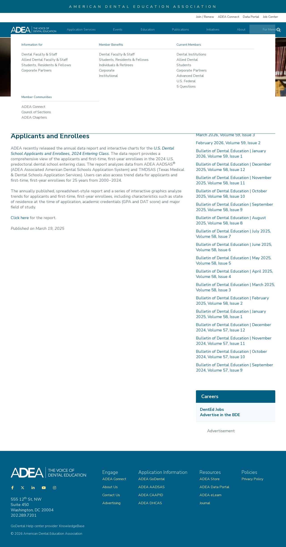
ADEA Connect (228, 17)
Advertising (111, 503)
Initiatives (212, 31)
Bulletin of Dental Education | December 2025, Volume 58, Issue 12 (233, 167)
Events (134, 31)
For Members (260, 31)
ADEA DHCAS (150, 503)
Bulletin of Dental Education (110, 111)
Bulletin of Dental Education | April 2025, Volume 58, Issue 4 (234, 274)
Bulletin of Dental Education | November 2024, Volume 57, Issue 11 (233, 340)
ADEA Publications (68, 111)
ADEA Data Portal (214, 487)
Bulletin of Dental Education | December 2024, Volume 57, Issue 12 (233, 327)
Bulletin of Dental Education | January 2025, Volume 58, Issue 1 (231, 314)
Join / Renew (205, 17)
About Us (110, 487)
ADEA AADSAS (151, 487)
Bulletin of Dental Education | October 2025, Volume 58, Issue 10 (231, 193)
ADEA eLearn (210, 495)
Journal (205, 503)
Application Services (102, 31)
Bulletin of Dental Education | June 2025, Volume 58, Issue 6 (234, 247)
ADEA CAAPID (150, 495)
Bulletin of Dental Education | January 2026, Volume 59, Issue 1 (231, 153)
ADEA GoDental (151, 479)
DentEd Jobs (212, 409)
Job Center (270, 17)
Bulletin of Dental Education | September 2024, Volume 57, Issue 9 (234, 367)
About (235, 31)
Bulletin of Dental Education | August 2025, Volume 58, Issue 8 (231, 220)
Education (158, 31)
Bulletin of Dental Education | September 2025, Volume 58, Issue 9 (234, 207)
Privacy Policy (252, 479)
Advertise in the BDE (220, 414)
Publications (185, 31)
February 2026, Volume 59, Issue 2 (228, 143)
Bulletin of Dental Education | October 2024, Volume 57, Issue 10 (231, 354)
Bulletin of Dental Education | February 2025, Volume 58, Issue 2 (232, 300)
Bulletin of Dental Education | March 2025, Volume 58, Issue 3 (235, 287)
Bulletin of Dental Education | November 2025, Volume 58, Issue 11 (233, 180)
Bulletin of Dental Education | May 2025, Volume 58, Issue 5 (233, 260)
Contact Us (111, 495)
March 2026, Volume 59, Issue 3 (225, 135)
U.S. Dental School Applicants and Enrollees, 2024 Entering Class (92, 151)
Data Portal (251, 17)
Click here (20, 217)
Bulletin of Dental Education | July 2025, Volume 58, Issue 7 (233, 233)
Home (18, 111)
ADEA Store (210, 479)
